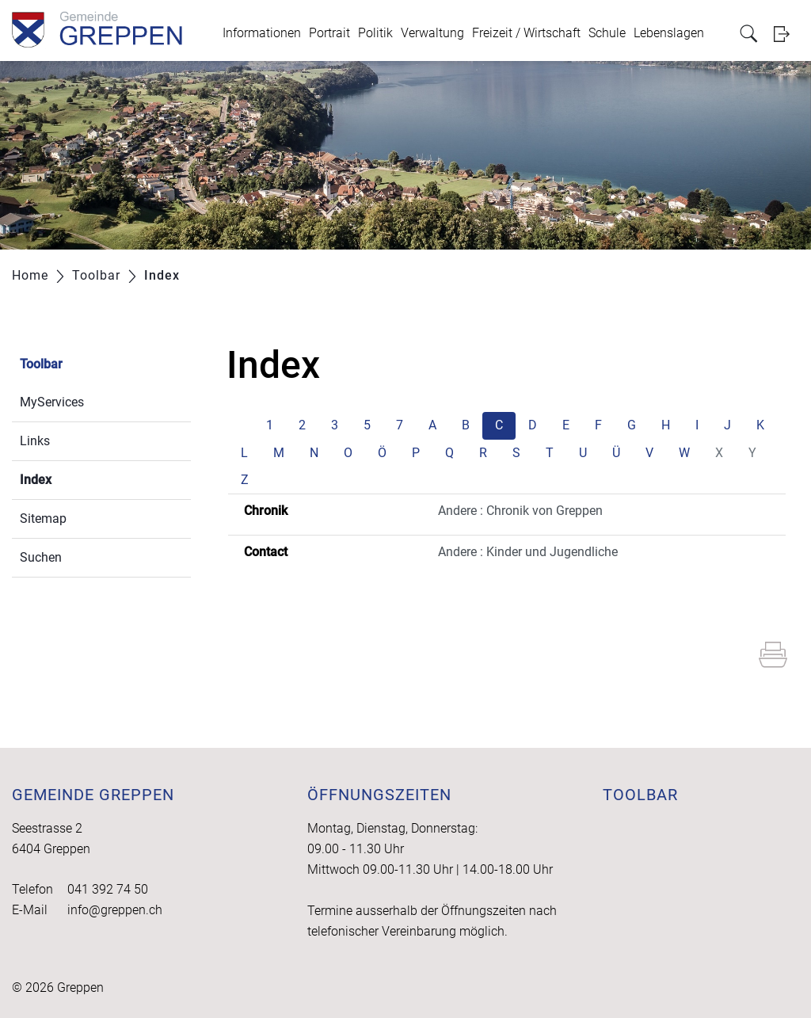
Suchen (41, 557)
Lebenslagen (669, 32)
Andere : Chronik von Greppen (520, 510)
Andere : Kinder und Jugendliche (528, 551)
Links (35, 440)
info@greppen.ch (114, 909)
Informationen (262, 32)
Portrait (329, 32)
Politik (375, 32)
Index (73, 478)
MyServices (52, 402)
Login (786, 33)
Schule (607, 32)
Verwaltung (432, 32)
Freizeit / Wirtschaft (526, 32)
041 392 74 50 (107, 889)
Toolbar (41, 364)
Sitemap (43, 518)
